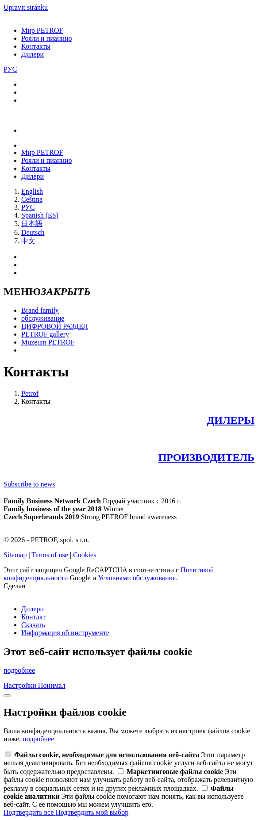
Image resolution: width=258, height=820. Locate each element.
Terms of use (49, 555)
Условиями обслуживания (137, 578)
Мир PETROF (42, 30)
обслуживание (42, 318)
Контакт (33, 617)
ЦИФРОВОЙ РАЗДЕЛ (54, 326)
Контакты (35, 46)
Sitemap (15, 555)
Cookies (84, 555)
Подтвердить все (29, 812)
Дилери (32, 54)
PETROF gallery (45, 334)
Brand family (40, 310)
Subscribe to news (29, 484)
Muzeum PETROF (47, 342)
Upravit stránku (26, 7)
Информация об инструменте (65, 632)
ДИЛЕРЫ (230, 420)
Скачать (33, 624)
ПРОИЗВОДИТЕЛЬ (206, 457)
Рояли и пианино (46, 38)
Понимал (51, 685)
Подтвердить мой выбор (91, 812)
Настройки (21, 685)
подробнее (19, 670)
